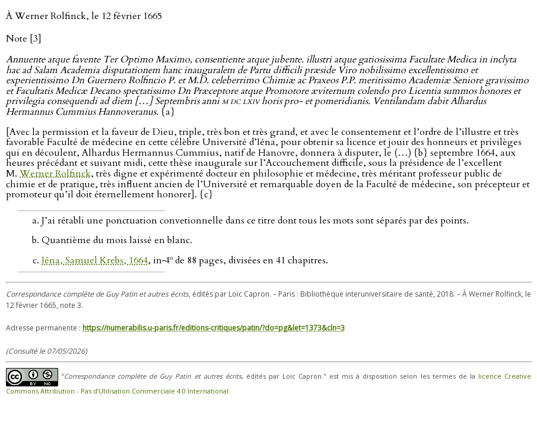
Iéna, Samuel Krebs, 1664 (95, 260)
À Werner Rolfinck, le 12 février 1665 (84, 16)
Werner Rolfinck (55, 173)
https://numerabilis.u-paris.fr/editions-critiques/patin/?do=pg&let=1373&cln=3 (213, 328)
